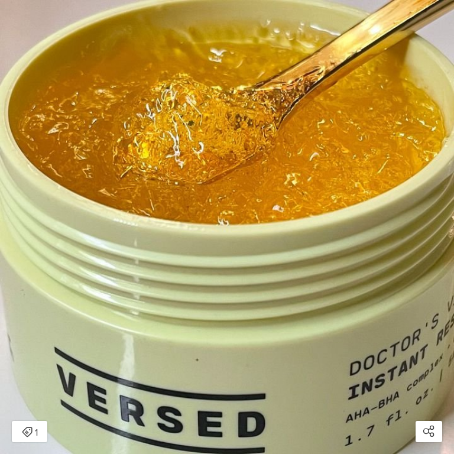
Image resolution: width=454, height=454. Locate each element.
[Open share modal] (429, 431)
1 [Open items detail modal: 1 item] (30, 433)
